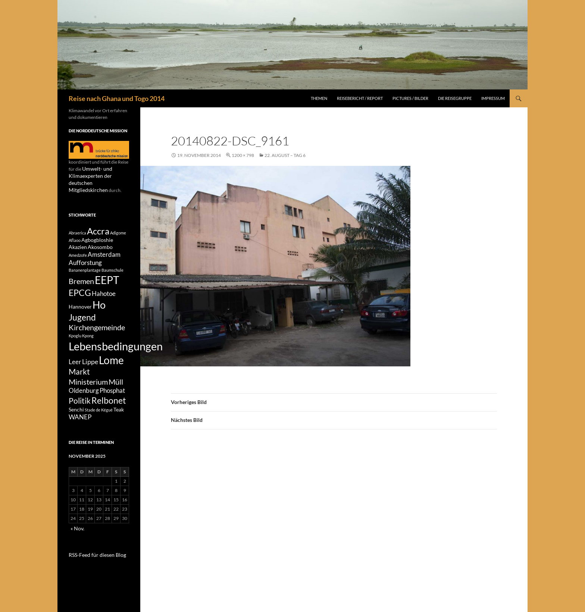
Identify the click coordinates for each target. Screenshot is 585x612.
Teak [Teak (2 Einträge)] (118, 428)
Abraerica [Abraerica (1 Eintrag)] (77, 225)
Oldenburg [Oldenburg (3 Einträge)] (84, 406)
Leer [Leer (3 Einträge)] (75, 372)
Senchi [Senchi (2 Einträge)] (76, 428)
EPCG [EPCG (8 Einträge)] (80, 293)
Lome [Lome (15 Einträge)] (111, 370)
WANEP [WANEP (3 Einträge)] (80, 436)
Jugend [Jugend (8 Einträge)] (82, 321)
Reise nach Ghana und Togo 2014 (117, 98)
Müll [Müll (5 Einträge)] (116, 395)
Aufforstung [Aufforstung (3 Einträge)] (85, 260)
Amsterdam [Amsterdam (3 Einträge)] (104, 251)
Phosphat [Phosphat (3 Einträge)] (112, 406)
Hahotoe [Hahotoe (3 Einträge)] (104, 294)
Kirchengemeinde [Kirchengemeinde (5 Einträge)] (97, 333)
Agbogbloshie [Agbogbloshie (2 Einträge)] (97, 234)
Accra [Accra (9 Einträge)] (98, 223)
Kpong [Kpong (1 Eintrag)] (88, 342)
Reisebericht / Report (360, 98)
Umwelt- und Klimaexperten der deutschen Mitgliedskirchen (97, 175)
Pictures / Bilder (410, 98)
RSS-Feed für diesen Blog (93, 572)
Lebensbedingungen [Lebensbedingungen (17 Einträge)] (116, 354)
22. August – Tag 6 (285, 155)
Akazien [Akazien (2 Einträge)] (78, 242)
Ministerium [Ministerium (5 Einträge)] (88, 395)
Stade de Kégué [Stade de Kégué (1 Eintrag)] (99, 428)
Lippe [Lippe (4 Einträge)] (90, 372)
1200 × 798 (243, 155)
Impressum (493, 98)
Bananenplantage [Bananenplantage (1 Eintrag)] (85, 267)
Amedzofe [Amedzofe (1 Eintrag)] (78, 251)
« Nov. (76, 547)
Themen (319, 98)
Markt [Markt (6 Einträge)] (79, 384)
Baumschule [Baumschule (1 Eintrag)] (112, 267)
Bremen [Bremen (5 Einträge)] (81, 279)
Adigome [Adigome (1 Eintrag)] (118, 225)
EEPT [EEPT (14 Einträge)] (107, 279)
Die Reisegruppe (455, 98)
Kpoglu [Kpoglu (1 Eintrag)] (75, 342)
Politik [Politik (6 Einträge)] (80, 417)
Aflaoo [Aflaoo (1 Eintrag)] (75, 234)
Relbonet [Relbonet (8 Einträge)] (108, 417)
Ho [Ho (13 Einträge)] (99, 307)
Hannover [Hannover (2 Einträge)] (80, 309)
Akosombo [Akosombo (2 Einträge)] (100, 242)
